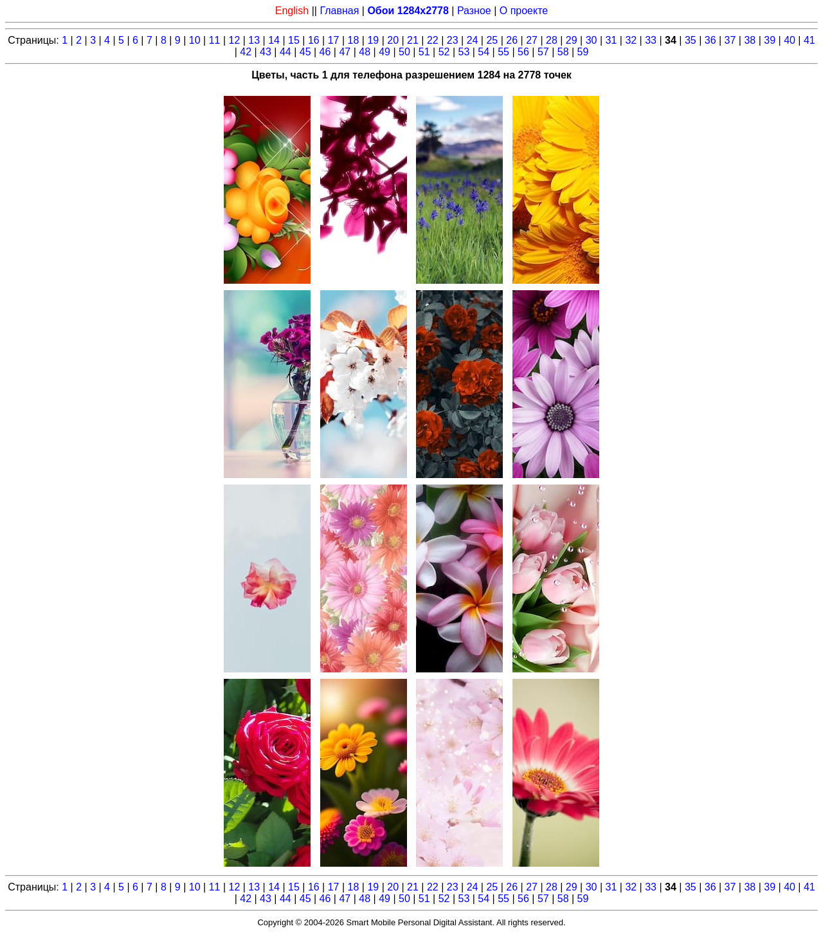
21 (413, 40)
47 (344, 51)
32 (631, 40)
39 (769, 40)
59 (583, 51)
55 (503, 51)
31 (611, 40)
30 (591, 40)
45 (305, 51)
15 (294, 40)
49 (384, 51)
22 (433, 40)
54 (483, 51)
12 (234, 40)
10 (195, 40)
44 (285, 51)
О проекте (524, 10)
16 (314, 40)
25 (492, 40)
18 (353, 40)
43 (265, 51)
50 (404, 51)
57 (543, 51)
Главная (339, 10)
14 (274, 40)
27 (532, 40)
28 (551, 40)
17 (333, 40)
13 (254, 40)
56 (523, 51)
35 (690, 40)
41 (809, 40)
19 (373, 40)
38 (749, 40)
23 (452, 40)
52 (444, 51)
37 (730, 40)
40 (789, 40)
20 (393, 40)
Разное (474, 10)
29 (571, 40)
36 (710, 40)
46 (325, 51)
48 (364, 51)
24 (472, 40)
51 (424, 51)
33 (650, 40)
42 (245, 51)
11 (215, 40)
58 (563, 51)
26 (512, 40)
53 (464, 51)
